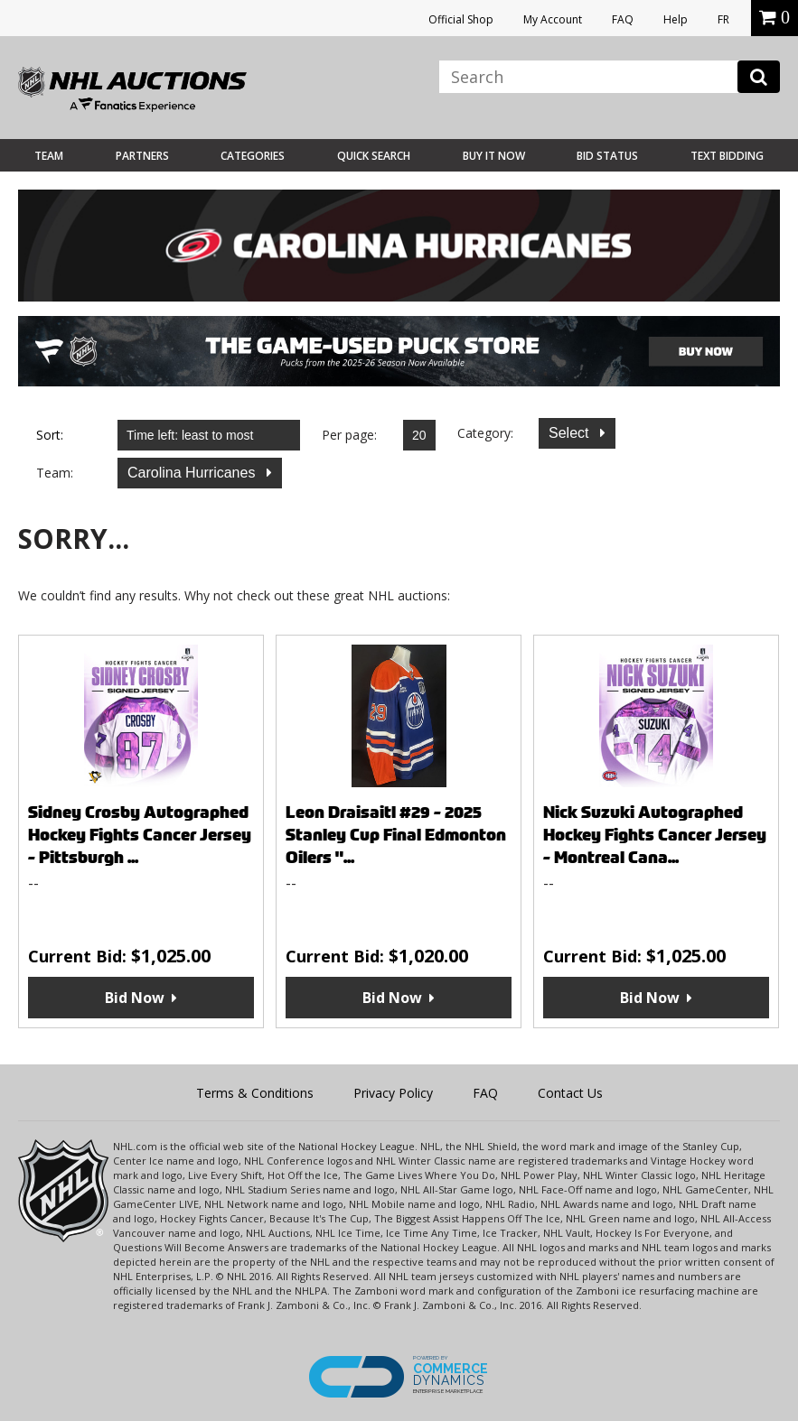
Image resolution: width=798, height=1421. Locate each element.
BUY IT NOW (494, 155)
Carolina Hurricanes (193, 472)
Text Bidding (727, 155)
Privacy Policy (393, 1092)
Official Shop (460, 19)
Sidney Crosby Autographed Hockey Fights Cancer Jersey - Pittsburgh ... (139, 834)
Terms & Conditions (255, 1092)
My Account (552, 19)
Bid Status (607, 155)
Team (48, 155)
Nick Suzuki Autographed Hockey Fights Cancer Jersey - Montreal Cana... (654, 834)
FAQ (623, 19)
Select (571, 433)
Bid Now (134, 998)
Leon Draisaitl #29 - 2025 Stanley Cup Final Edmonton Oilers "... (396, 834)
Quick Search (373, 155)
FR (723, 19)
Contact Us (570, 1092)
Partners (142, 155)
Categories (253, 155)
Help (675, 19)
